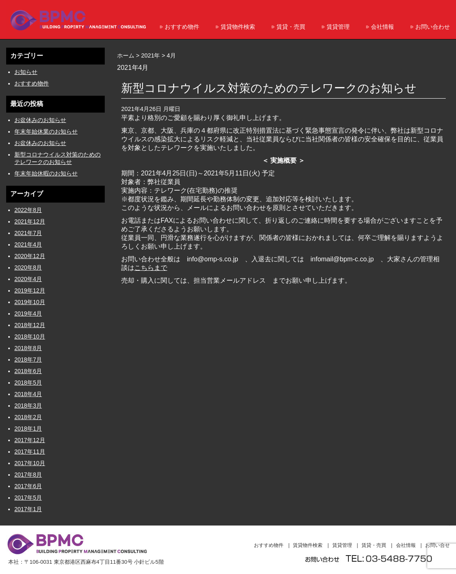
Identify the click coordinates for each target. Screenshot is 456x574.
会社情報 (382, 26)
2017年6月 (28, 486)
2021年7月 (28, 233)
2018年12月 (29, 325)
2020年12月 (29, 256)
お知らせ (25, 72)
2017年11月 (29, 451)
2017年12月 (29, 440)
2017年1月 (28, 509)
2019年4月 (28, 313)
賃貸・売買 (290, 26)
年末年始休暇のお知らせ (46, 173)
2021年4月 (28, 244)
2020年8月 (28, 267)
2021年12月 (29, 221)
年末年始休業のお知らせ (46, 131)
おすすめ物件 (182, 26)
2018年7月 (28, 359)
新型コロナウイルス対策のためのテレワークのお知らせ (269, 88)
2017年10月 (29, 463)
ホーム (125, 55)
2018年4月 (28, 394)
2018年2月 (28, 417)
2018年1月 (28, 428)
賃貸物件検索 (238, 26)
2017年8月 (28, 474)
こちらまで (150, 267)
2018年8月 (28, 348)
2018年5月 (28, 382)
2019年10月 (29, 302)
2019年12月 (29, 290)
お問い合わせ (432, 26)
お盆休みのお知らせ (40, 120)
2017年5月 (28, 497)
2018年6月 (28, 371)
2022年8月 (28, 210)
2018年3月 (28, 405)
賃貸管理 (338, 26)
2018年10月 (29, 336)
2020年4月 (28, 279)
